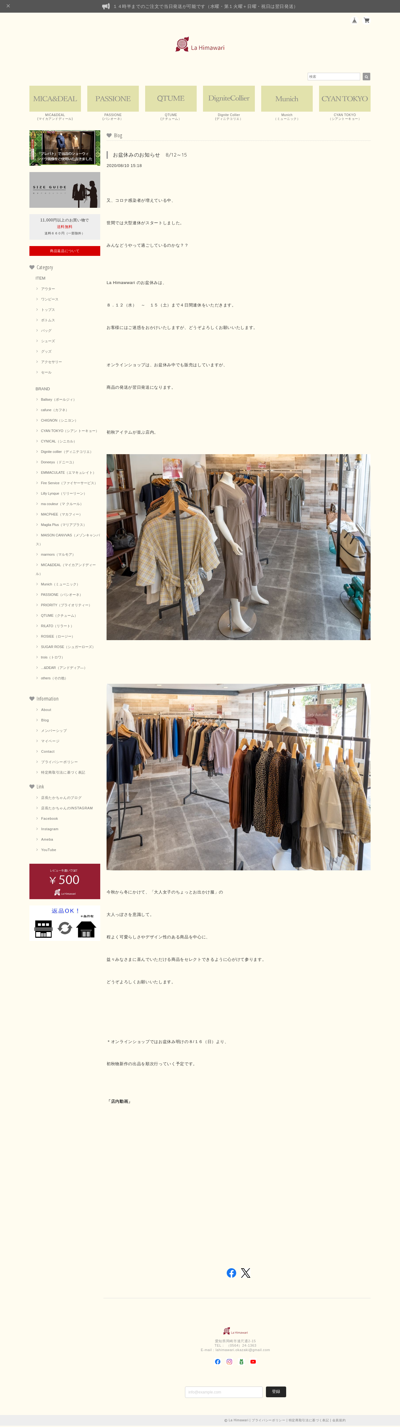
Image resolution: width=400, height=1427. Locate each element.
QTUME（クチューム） (59, 616)
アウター (48, 290)
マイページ (50, 742)
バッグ (46, 331)
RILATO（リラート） (57, 627)
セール (46, 373)
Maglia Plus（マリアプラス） (64, 526)
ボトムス (48, 321)
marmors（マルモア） (58, 555)
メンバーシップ (54, 731)
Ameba (47, 840)
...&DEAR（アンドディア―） (64, 668)
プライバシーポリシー (59, 763)
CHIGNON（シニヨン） (59, 421)
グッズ (46, 352)
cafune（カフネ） (55, 411)
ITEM (41, 279)
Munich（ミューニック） (60, 585)
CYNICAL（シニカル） (59, 442)
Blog (45, 721)
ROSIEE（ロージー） (58, 637)
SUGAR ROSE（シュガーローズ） (68, 648)
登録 (276, 1392)
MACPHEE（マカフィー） (62, 515)
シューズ (48, 342)
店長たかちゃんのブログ (61, 798)
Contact (48, 752)
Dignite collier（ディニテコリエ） (67, 452)
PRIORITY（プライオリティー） (66, 606)
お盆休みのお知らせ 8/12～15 (150, 156)
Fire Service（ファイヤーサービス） (69, 484)
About (46, 711)
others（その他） (54, 679)
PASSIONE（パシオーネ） (62, 595)
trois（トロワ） (53, 658)
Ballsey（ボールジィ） (59, 400)
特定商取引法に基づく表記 (63, 773)
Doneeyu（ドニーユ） (58, 463)
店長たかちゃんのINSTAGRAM (67, 809)
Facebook (49, 819)
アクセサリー (51, 363)
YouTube (48, 851)
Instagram (49, 830)
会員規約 (339, 1421)
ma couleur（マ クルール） (62, 505)
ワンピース (49, 300)
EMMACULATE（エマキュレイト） (68, 473)
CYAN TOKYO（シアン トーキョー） (70, 432)
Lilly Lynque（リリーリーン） (64, 494)
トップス (48, 310)
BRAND (43, 389)
